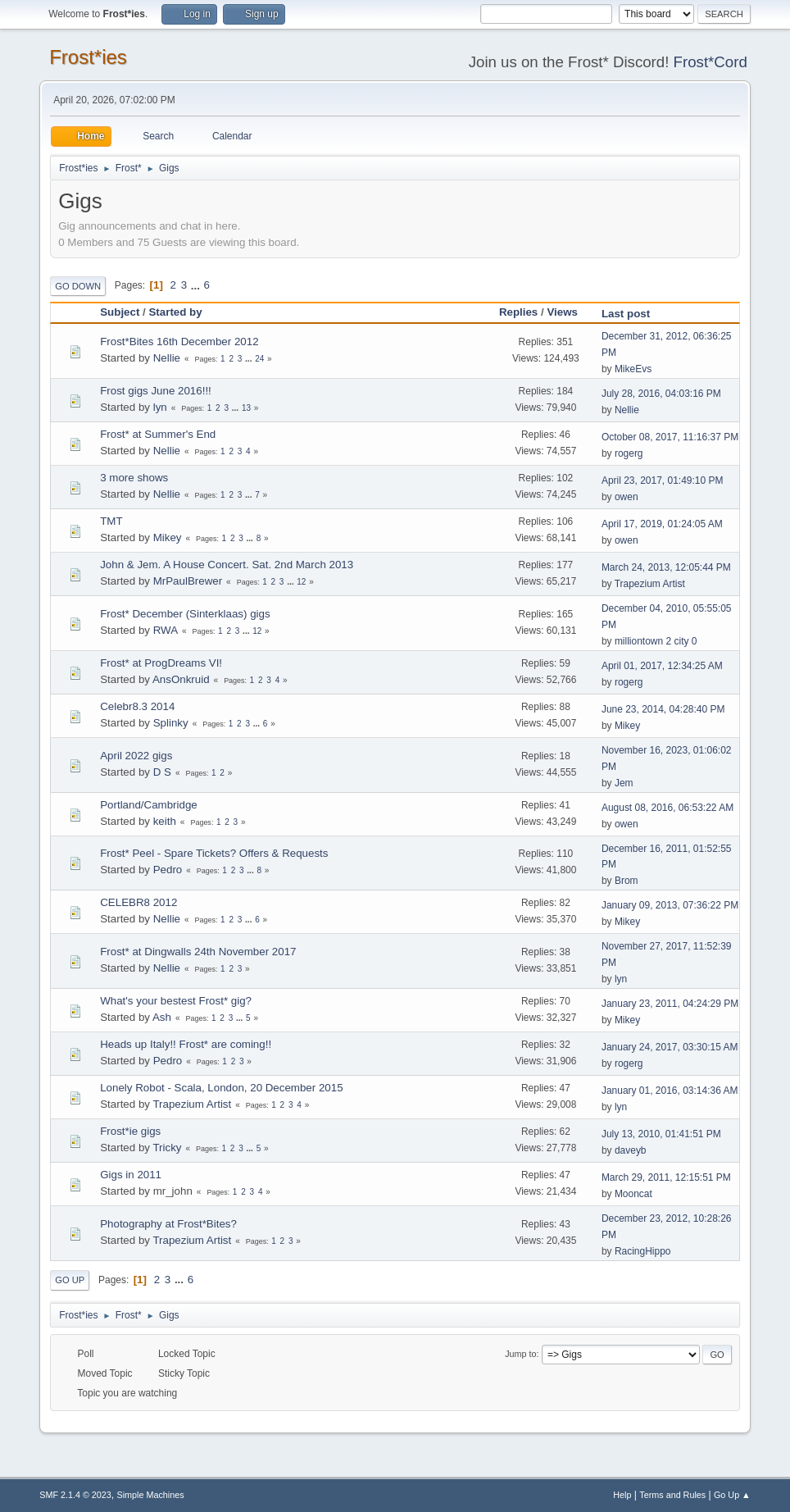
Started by (175, 312)
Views (569, 312)
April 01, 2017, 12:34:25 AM (662, 666)
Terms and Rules (672, 1495)
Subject (119, 312)
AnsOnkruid (181, 679)
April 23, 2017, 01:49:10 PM (663, 480)
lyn (160, 407)
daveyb (631, 1150)
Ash (161, 1017)
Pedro (168, 869)
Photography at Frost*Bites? (168, 1224)
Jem (624, 783)
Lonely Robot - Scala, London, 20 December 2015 (221, 1088)
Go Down (78, 286)
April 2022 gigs (136, 755)
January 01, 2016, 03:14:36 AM (670, 1090)
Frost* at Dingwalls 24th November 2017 (198, 951)
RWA (165, 630)
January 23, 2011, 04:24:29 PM (670, 1003)
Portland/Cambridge (149, 805)
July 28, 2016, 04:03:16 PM (661, 393)
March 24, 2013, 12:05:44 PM (666, 567)
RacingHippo (643, 1251)
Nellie (166, 358)
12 (301, 581)
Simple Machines (150, 1495)
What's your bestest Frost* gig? (176, 1001)
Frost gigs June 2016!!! (155, 391)
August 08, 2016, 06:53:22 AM (667, 807)
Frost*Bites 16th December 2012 (179, 341)
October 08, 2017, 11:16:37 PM (670, 437)
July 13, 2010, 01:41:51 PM (661, 1134)
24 (259, 358)
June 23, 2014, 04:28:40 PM (663, 709)
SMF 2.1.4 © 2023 (75, 1495)
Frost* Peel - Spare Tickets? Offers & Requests (214, 853)
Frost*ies (88, 57)
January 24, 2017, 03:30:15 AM (670, 1047)
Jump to (520, 1354)
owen (626, 497)
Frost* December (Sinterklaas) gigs (185, 614)
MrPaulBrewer (187, 581)
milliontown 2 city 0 (656, 641)
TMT (111, 521)
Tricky (166, 1147)
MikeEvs (633, 369)
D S (162, 772)
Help (622, 1495)
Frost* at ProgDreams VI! (161, 663)
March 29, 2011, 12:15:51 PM (666, 1177)
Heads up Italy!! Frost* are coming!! (185, 1044)
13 (246, 407)
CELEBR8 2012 (138, 902)
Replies (518, 312)
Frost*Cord (710, 62)
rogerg (629, 453)
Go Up (69, 1280)
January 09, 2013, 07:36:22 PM (670, 905)
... (197, 285)
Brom (626, 880)
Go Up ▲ (732, 1495)
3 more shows (134, 477)
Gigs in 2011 (130, 1174)
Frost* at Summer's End (158, 434)
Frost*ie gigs (130, 1131)
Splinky (170, 723)
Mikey (167, 537)
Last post (626, 313)
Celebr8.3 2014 (137, 706)
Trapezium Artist (650, 584)
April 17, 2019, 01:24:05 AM (662, 524)
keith (164, 821)
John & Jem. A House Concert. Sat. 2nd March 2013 (226, 564)
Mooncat (633, 1194)
